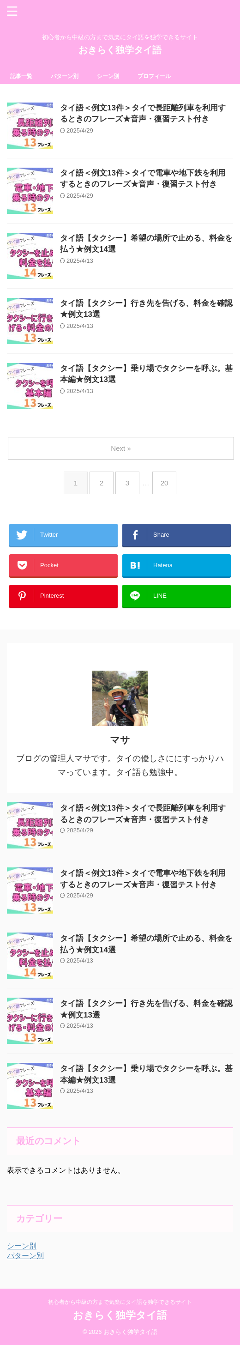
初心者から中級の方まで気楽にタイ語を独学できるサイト (120, 1302)
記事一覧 (21, 76)
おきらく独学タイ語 (120, 50)
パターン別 (64, 76)
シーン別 (108, 76)
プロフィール (154, 76)
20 (164, 483)
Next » (121, 448)
